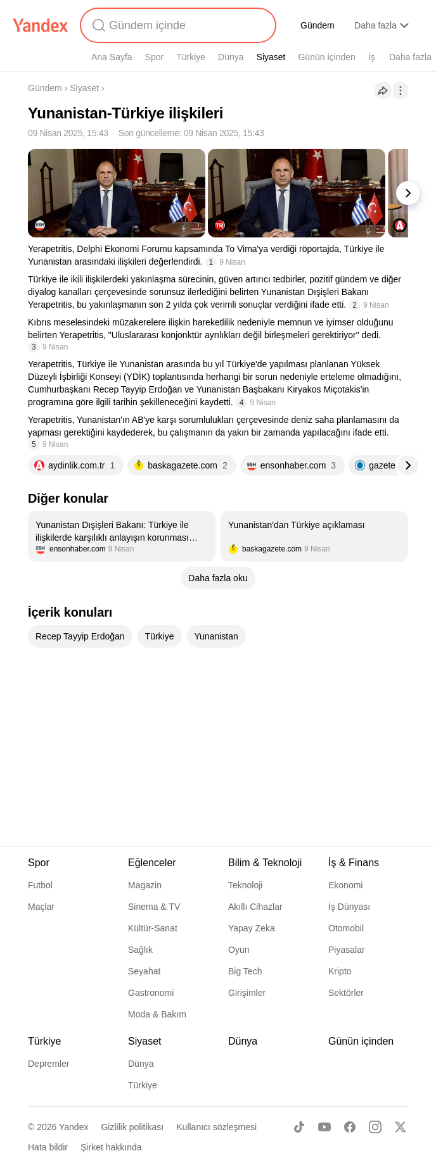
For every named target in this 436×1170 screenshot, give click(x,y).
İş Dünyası (349, 907)
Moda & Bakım (157, 1014)
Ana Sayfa (111, 57)
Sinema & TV (154, 907)
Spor (154, 57)
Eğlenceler (152, 862)
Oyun (238, 950)
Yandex (73, 1127)
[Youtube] (324, 1127)
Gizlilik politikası (132, 1127)
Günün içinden (326, 57)
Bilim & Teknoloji (265, 862)
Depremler (48, 1064)
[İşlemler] (400, 90)
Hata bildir (48, 1147)
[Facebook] (350, 1127)
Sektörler (346, 993)
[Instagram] (375, 1127)
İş (371, 57)
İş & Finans (353, 862)
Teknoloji (245, 885)
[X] (400, 1127)
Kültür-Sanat (152, 928)
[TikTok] (299, 1127)
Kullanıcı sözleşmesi (216, 1127)
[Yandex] (40, 25)
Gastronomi (151, 993)
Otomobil (346, 928)
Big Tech (245, 971)
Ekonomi (345, 885)
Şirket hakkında (111, 1147)
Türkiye (190, 57)
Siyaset (271, 57)
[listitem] (121, 536)
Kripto (340, 971)
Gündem (317, 25)
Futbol (40, 885)
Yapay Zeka (251, 928)
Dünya (230, 57)
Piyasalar (346, 950)
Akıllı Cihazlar (255, 907)
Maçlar (41, 907)
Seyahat (144, 971)
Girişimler (247, 993)
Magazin (145, 885)
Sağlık (140, 950)
